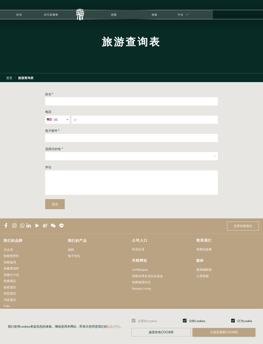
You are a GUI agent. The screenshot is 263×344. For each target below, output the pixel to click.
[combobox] (58, 119)
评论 (48, 167)
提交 (55, 204)
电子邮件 (52, 130)
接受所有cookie (161, 332)
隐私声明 (113, 326)
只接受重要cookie (224, 332)
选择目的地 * (54, 149)
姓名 (49, 94)
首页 (9, 78)
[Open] (67, 120)
